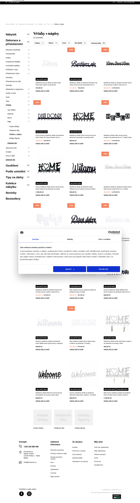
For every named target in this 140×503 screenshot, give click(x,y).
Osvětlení (36, 17)
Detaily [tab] (70, 239)
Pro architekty (27, 20)
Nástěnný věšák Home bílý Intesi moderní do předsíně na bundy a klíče (117, 342)
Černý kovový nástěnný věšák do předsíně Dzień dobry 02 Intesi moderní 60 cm (50, 136)
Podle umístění (75, 17)
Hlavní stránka (10, 24)
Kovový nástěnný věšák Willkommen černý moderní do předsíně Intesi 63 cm (117, 291)
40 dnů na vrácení (13, 2)
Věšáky (40, 24)
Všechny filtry (98, 43)
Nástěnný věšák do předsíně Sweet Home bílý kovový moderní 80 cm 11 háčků (118, 188)
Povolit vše (103, 269)
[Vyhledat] (84, 10)
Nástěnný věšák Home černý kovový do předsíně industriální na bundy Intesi (83, 136)
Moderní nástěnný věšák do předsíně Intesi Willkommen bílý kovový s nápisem (49, 342)
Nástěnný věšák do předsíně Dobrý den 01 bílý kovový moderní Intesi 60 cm (49, 291)
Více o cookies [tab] (104, 239)
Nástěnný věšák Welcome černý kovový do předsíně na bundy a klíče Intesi (49, 394)
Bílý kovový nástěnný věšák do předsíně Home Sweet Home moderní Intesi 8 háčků (117, 394)
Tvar (48, 24)
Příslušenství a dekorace (55, 17)
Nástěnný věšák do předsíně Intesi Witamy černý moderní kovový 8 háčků (82, 188)
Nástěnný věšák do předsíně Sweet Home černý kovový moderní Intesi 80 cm (118, 84)
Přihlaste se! (112, 10)
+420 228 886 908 (128, 2)
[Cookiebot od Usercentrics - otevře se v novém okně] (110, 232)
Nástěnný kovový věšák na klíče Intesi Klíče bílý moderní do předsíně (48, 84)
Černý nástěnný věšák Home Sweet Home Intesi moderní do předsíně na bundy (50, 188)
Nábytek (24, 17)
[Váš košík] (129, 9)
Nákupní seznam (122, 8)
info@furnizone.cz (30, 462)
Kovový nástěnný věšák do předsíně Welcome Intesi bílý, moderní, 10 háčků (83, 394)
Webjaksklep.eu (116, 490)
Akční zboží (91, 17)
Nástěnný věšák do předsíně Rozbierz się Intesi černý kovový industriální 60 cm (83, 84)
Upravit (69, 269)
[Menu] (13, 18)
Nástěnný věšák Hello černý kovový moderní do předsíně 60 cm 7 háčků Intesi (118, 136)
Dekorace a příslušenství (26, 24)
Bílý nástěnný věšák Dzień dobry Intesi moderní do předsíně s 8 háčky (82, 342)
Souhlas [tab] (35, 239)
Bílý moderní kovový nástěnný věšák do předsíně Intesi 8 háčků (83, 291)
